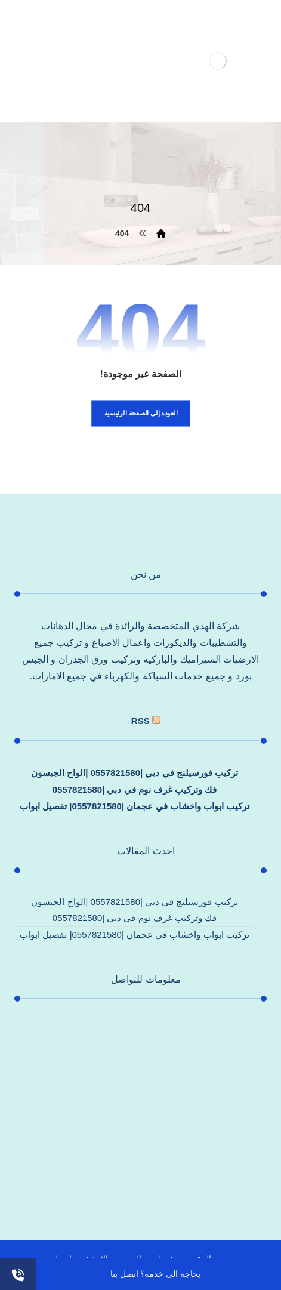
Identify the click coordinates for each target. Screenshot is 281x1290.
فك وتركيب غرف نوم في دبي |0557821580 (135, 789)
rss (140, 721)
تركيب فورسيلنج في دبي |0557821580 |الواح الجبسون (134, 773)
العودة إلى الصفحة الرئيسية (140, 413)
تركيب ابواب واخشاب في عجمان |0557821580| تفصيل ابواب (134, 806)
